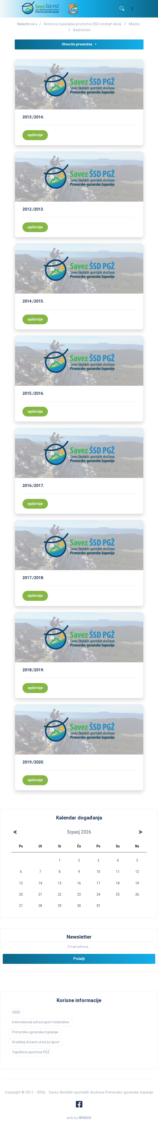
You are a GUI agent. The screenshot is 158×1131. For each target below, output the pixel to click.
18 (118, 883)
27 (21, 905)
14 (40, 883)
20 (21, 894)
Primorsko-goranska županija (35, 1032)
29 (60, 905)
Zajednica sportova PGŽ (30, 1052)
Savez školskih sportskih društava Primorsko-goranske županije (101, 1092)
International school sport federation (40, 1022)
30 (79, 905)
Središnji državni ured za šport (35, 1042)
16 (79, 883)
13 (21, 883)
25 (118, 894)
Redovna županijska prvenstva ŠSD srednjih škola (82, 24)
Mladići (134, 24)
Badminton (82, 30)
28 (40, 905)
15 (60, 883)
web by (79, 1118)
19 (137, 883)
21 (40, 894)
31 (98, 905)
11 (118, 871)
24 (98, 894)
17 (98, 883)
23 (79, 894)
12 (137, 871)
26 (137, 894)
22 (60, 894)
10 (98, 871)
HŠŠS (16, 1012)
